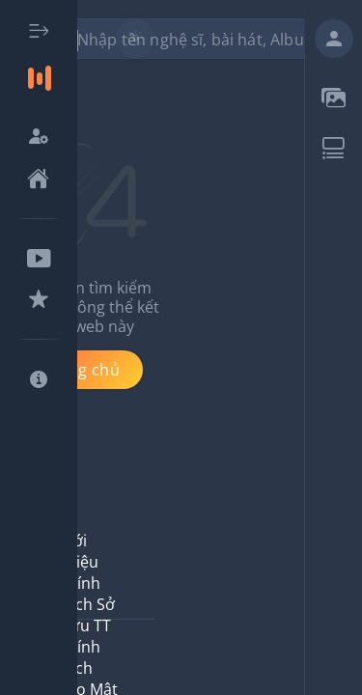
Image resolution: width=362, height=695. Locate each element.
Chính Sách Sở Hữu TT (86, 604)
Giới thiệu (78, 551)
